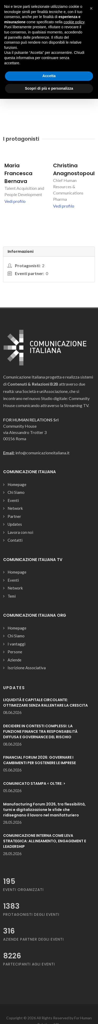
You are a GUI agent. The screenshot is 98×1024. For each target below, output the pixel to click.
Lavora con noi (20, 532)
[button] (91, 8)
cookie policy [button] (74, 22)
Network (15, 508)
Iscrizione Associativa (27, 667)
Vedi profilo (15, 201)
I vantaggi (16, 644)
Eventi (13, 500)
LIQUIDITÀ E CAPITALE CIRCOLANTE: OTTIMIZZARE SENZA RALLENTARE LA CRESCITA (45, 702)
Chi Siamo (16, 492)
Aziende (14, 659)
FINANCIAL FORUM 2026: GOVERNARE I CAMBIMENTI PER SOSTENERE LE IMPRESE (39, 760)
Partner (14, 516)
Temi (12, 596)
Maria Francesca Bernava (18, 173)
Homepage (17, 484)
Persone (15, 651)
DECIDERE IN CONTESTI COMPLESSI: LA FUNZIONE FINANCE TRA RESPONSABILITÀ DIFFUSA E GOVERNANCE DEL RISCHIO (40, 731)
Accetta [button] (49, 76)
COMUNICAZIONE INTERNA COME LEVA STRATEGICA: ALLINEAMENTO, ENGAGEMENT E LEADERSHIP (44, 841)
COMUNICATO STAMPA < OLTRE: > (34, 783)
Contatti (15, 540)
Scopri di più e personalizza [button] (49, 88)
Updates (15, 524)
